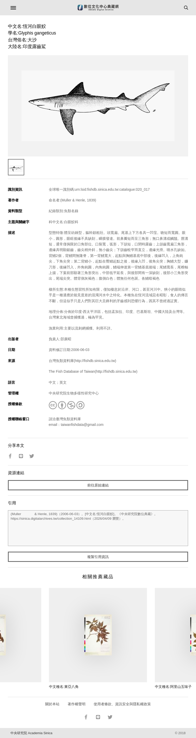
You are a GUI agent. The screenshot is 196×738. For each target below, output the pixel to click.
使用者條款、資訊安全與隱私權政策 (122, 704)
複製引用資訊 (98, 557)
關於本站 (52, 704)
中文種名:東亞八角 (64, 687)
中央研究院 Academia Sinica (31, 733)
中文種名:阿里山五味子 (173, 687)
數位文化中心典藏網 (98, 8)
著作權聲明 (76, 704)
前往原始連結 (98, 485)
